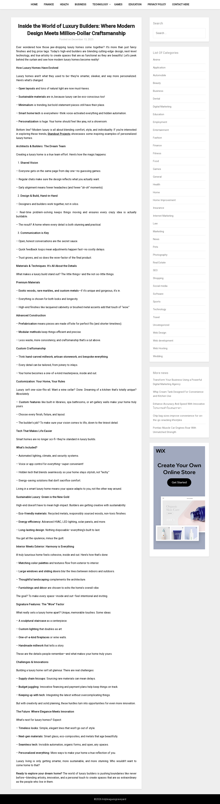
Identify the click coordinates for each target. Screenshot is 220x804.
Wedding (158, 356)
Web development (163, 340)
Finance (49, 4)
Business (80, 4)
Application (159, 67)
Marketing (158, 231)
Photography (160, 254)
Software (158, 293)
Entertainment (161, 130)
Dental (156, 98)
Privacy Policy (157, 4)
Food (156, 161)
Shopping (158, 278)
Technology (100, 4)
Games (118, 4)
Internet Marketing (163, 215)
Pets (155, 246)
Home (34, 4)
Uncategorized (161, 325)
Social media (160, 285)
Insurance (158, 207)
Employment (160, 122)
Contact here (180, 4)
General (157, 176)
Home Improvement (164, 200)
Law (155, 223)
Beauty (157, 83)
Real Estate (159, 262)
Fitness (157, 153)
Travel (156, 317)
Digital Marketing (162, 106)
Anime (156, 59)
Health (64, 4)
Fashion (157, 137)
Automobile (159, 75)
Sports (157, 301)
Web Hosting (160, 348)
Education (135, 4)
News (156, 239)
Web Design (159, 332)
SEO (155, 270)
